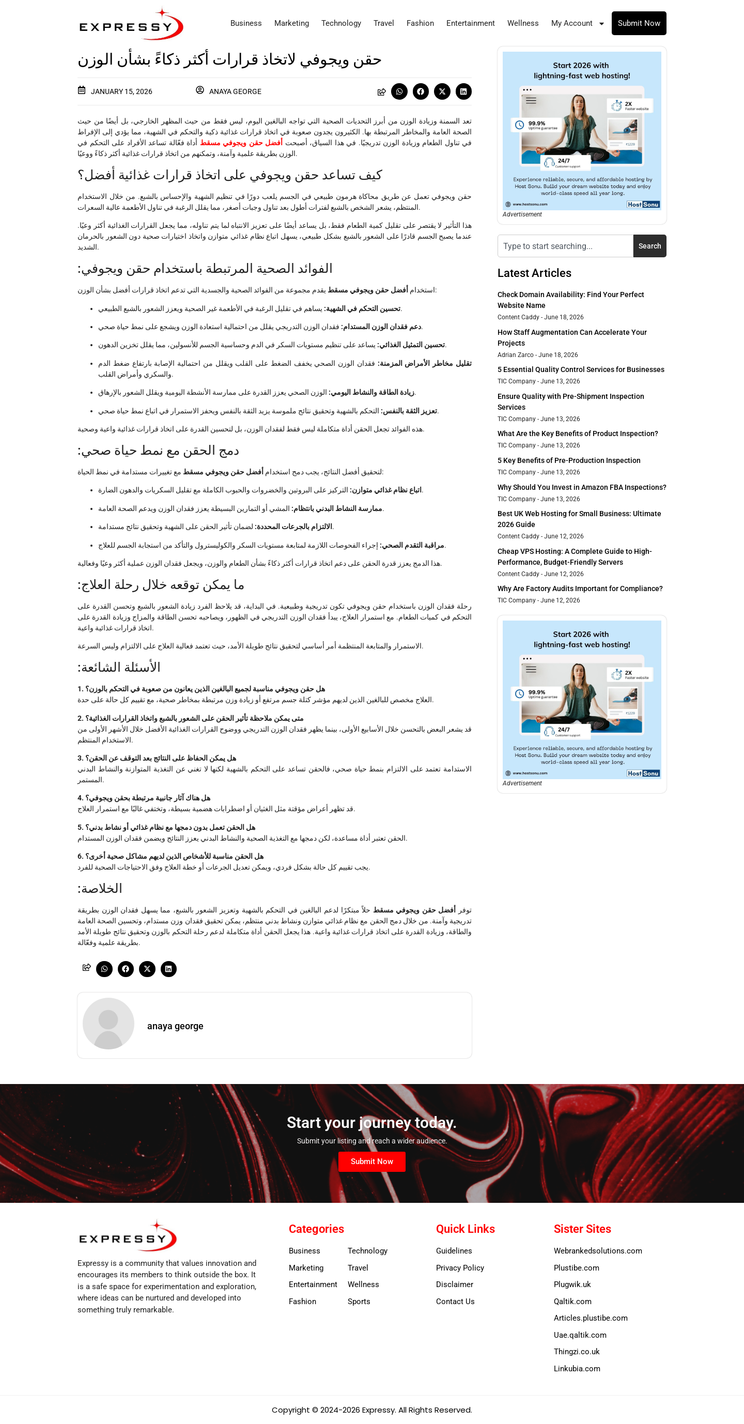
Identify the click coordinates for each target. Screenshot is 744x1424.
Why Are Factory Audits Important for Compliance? (580, 588)
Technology (341, 23)
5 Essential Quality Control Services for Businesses (581, 369)
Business (246, 23)
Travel (384, 23)
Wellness (523, 23)
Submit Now (639, 23)
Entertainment (470, 23)
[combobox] (565, 246)
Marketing (291, 23)
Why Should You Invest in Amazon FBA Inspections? (582, 487)
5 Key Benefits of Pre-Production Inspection (569, 460)
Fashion (420, 23)
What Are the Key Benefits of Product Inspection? (578, 433)
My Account (578, 23)
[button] (399, 91)
